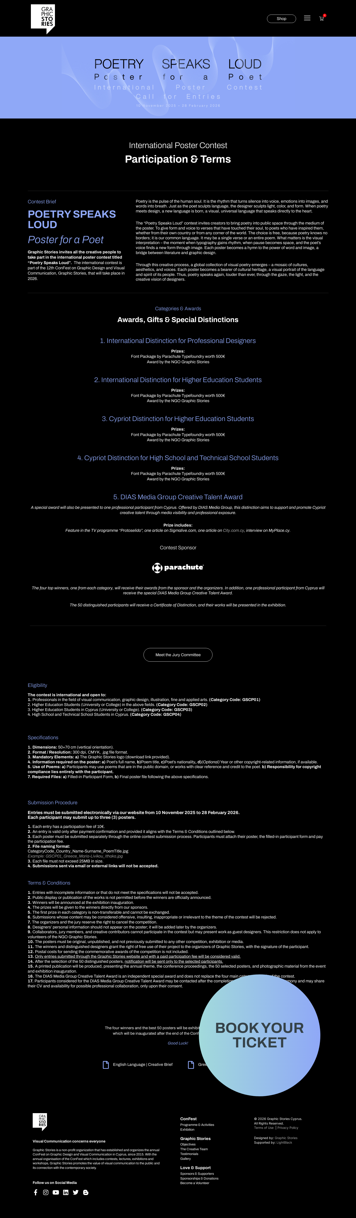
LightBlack (284, 1142)
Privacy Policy (287, 1128)
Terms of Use (264, 1128)
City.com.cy (233, 530)
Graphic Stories (286, 1138)
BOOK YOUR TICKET (259, 1035)
